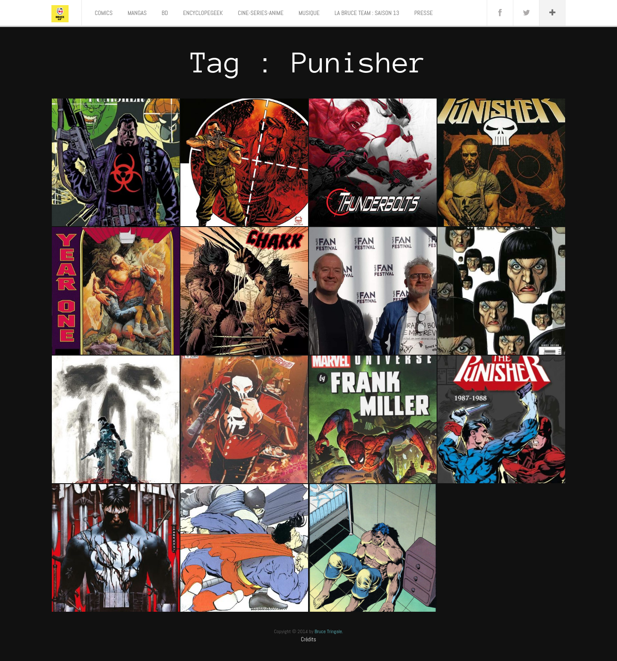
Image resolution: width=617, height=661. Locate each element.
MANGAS (137, 13)
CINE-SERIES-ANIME (261, 13)
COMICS (104, 13)
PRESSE (423, 13)
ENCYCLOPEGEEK (203, 13)
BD (165, 13)
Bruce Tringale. (328, 631)
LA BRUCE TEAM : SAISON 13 (367, 13)
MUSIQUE (309, 13)
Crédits (308, 639)
